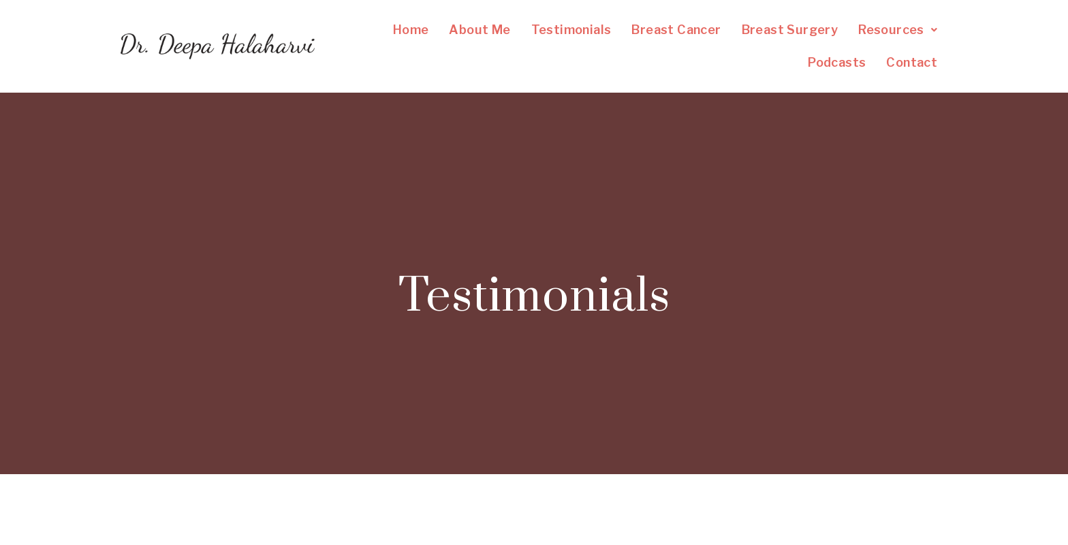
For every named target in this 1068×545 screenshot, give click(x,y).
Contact (911, 62)
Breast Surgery (790, 29)
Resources (897, 29)
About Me (479, 29)
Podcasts (837, 62)
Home (411, 29)
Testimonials (571, 29)
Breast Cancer (676, 29)
